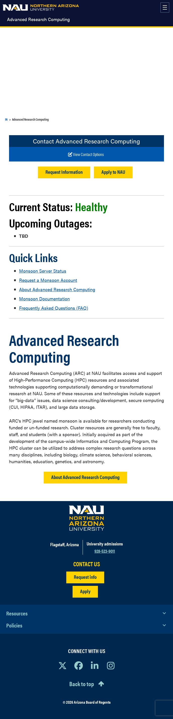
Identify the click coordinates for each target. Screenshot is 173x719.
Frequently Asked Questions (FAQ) (53, 308)
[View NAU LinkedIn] (95, 665)
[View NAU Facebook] (79, 665)
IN (6, 119)
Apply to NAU (113, 171)
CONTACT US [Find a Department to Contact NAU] (86, 564)
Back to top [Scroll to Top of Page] (81, 683)
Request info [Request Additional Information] (85, 576)
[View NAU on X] (62, 665)
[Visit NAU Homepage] (86, 518)
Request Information (64, 171)
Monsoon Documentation (44, 298)
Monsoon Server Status (42, 271)
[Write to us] (86, 154)
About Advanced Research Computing (57, 289)
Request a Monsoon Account (48, 280)
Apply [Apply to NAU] (85, 591)
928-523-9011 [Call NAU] (104, 551)
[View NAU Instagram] (111, 665)
